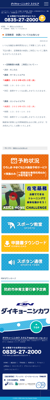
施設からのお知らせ (16, 26)
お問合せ (6, 366)
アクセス (40, 362)
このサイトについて (10, 369)
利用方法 (31, 362)
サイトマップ (16, 366)
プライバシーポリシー (31, 366)
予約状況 (22, 362)
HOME (3, 26)
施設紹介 (14, 362)
